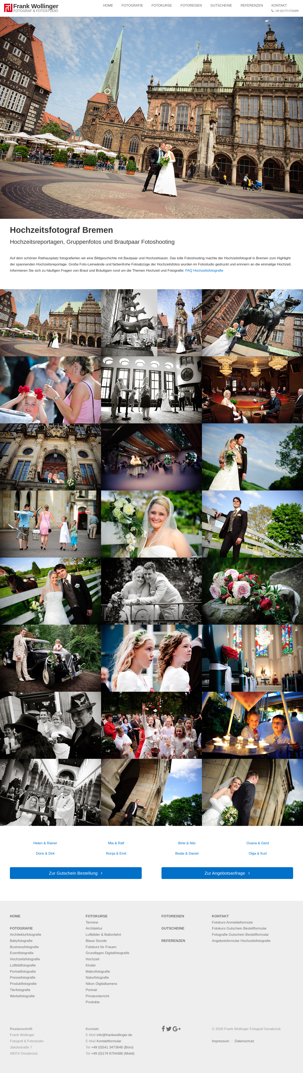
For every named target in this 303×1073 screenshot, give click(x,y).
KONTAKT (285, 8)
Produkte (93, 1002)
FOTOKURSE (162, 5)
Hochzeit (92, 959)
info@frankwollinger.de (114, 1035)
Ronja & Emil (116, 853)
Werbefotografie (22, 996)
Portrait (91, 990)
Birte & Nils (187, 843)
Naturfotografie (97, 977)
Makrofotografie (98, 972)
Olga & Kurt (258, 853)
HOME (109, 5)
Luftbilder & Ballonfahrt (103, 935)
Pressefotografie (22, 977)
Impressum (220, 1041)
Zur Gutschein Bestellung (76, 873)
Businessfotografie (24, 947)
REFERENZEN (252, 5)
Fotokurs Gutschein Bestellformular (239, 928)
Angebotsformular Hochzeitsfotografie (241, 941)
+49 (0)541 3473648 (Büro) (112, 1047)
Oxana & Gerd (257, 843)
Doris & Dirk (45, 853)
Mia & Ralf (116, 843)
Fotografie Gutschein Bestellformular (240, 935)
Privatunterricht (97, 996)
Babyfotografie (21, 941)
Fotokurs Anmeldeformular (232, 922)
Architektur (94, 928)
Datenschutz (244, 1041)
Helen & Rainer (45, 843)
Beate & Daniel (186, 853)
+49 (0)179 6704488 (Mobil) (112, 1053)
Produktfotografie (23, 984)
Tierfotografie (20, 990)
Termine (92, 922)
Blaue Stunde (96, 941)
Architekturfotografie (25, 935)
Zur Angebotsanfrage (227, 873)
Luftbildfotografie (23, 965)
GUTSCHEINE (221, 5)
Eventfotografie (21, 953)
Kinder (91, 965)
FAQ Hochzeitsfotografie (204, 270)
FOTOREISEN (192, 5)
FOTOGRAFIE (133, 5)
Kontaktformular (109, 1041)
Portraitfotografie (23, 972)
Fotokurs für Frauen (101, 947)
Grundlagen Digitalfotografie (107, 953)
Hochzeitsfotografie (25, 959)
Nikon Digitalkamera (101, 984)
